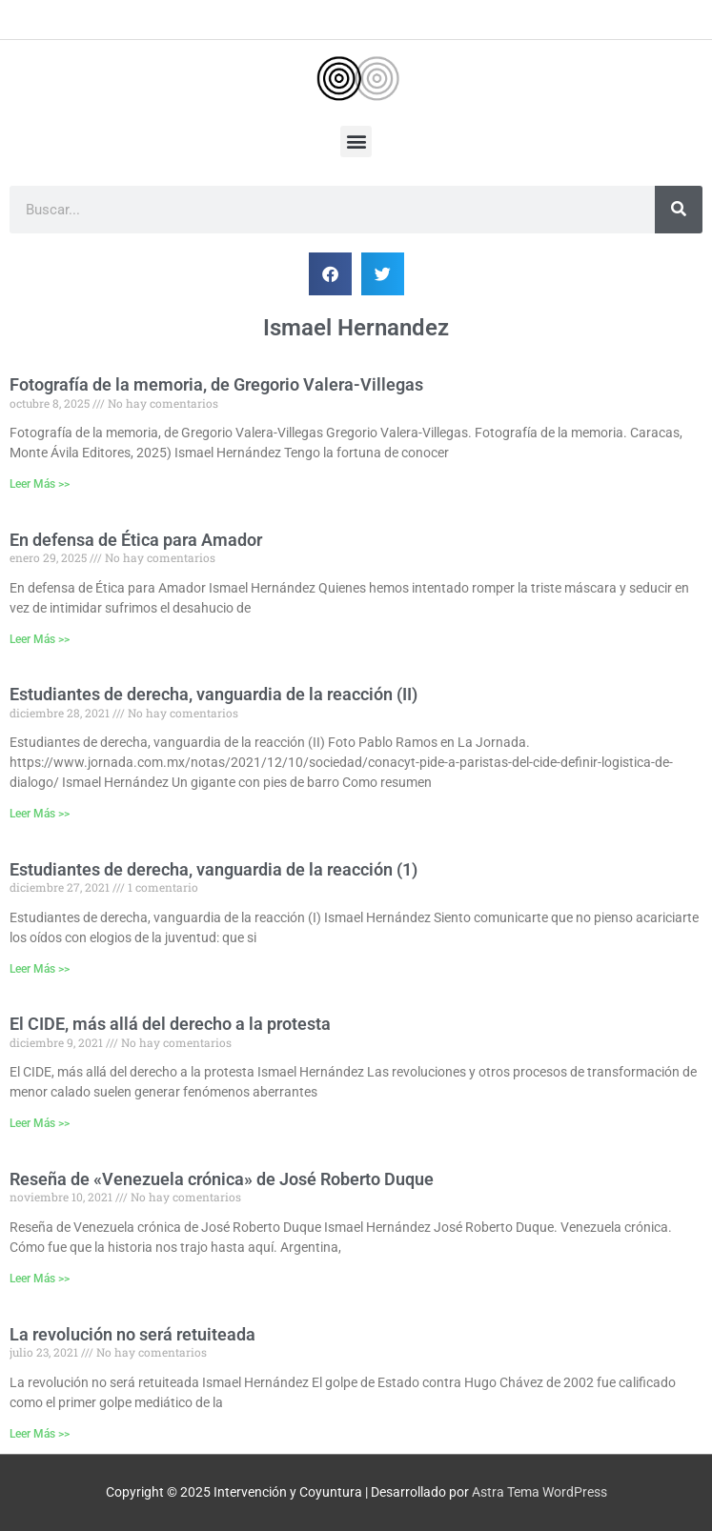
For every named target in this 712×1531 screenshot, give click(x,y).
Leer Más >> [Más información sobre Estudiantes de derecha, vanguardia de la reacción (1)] (40, 969)
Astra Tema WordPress (539, 1492)
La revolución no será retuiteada (132, 1334)
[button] (356, 141)
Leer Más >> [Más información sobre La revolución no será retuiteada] (40, 1433)
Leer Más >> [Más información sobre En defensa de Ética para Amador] (40, 639)
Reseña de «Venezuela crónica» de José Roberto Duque (222, 1179)
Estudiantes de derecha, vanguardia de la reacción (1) (213, 869)
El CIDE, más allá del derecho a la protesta (170, 1024)
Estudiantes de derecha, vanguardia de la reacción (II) (213, 694)
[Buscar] (678, 209)
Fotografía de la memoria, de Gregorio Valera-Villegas (216, 384)
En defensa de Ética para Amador (136, 540)
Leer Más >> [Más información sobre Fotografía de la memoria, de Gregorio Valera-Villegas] (40, 484)
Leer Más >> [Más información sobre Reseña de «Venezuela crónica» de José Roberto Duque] (40, 1278)
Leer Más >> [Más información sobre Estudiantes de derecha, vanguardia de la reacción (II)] (40, 813)
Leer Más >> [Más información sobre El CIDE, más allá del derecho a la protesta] (40, 1123)
